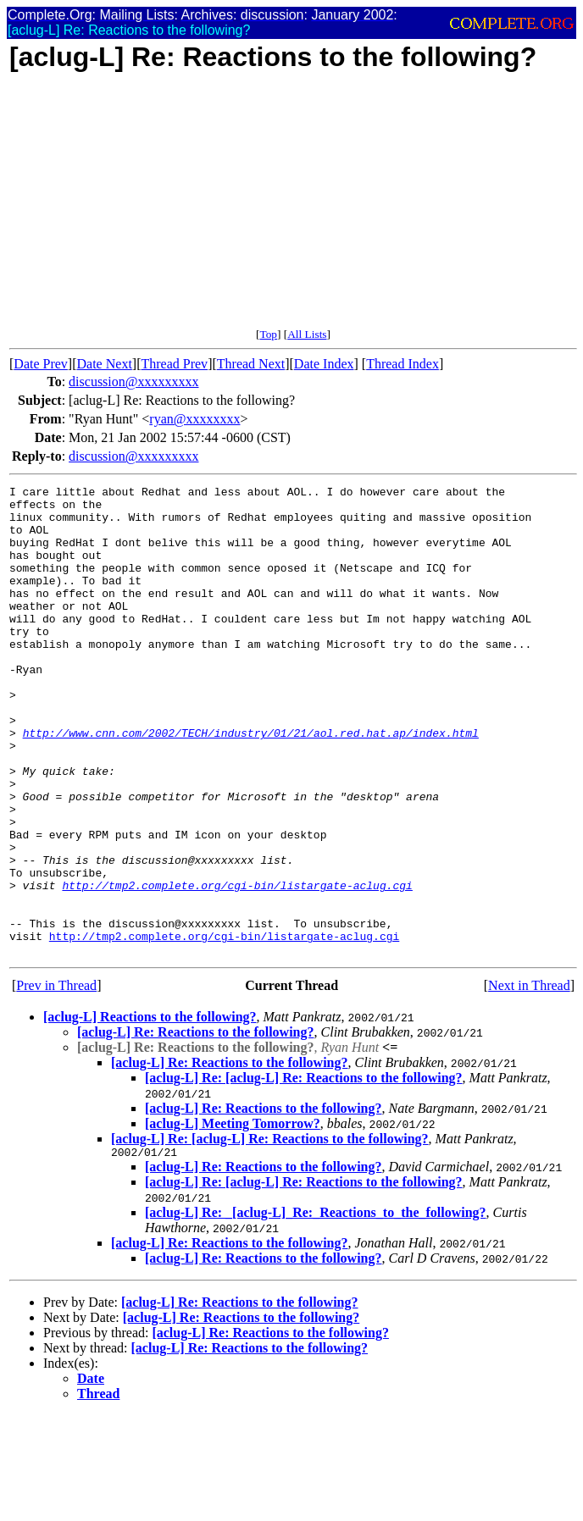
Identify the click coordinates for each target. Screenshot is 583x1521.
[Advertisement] (293, 209)
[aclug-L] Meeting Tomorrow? (232, 1217)
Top (268, 334)
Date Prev (41, 364)
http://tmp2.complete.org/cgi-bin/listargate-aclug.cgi (237, 966)
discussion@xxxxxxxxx (133, 381)
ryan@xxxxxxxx (194, 419)
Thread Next (251, 364)
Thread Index (402, 364)
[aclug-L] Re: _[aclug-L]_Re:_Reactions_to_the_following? (315, 1309)
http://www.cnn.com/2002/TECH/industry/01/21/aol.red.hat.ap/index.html (251, 783)
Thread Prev (174, 364)
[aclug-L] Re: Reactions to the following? (195, 1126)
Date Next (104, 364)
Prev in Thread (56, 1079)
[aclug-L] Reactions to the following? (150, 1110)
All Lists (306, 334)
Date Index (324, 364)
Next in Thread (529, 1079)
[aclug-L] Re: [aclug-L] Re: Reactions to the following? (304, 1171)
